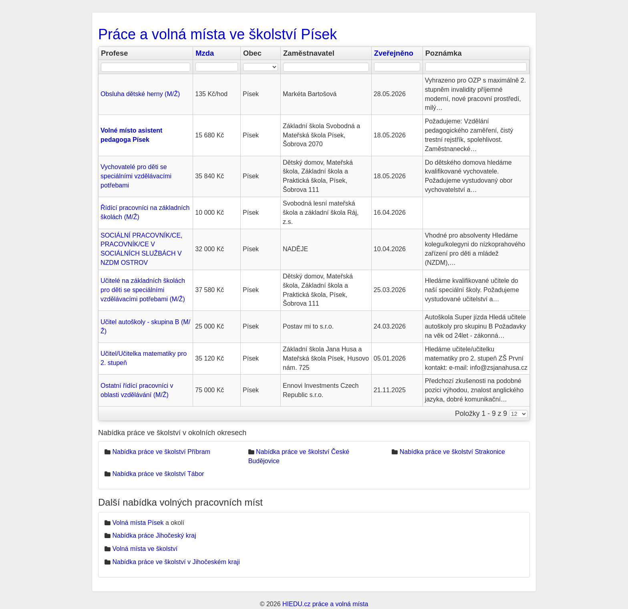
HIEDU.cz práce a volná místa (325, 604)
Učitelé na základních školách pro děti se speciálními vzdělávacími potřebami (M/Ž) (143, 289)
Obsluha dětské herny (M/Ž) (140, 94)
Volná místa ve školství (144, 548)
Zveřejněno (393, 53)
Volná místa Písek (137, 522)
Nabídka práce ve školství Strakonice (452, 451)
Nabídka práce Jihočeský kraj (154, 535)
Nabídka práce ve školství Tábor (158, 473)
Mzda (204, 53)
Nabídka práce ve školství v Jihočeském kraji (176, 562)
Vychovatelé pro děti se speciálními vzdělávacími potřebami (136, 176)
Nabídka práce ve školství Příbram (161, 451)
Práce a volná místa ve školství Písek (217, 34)
